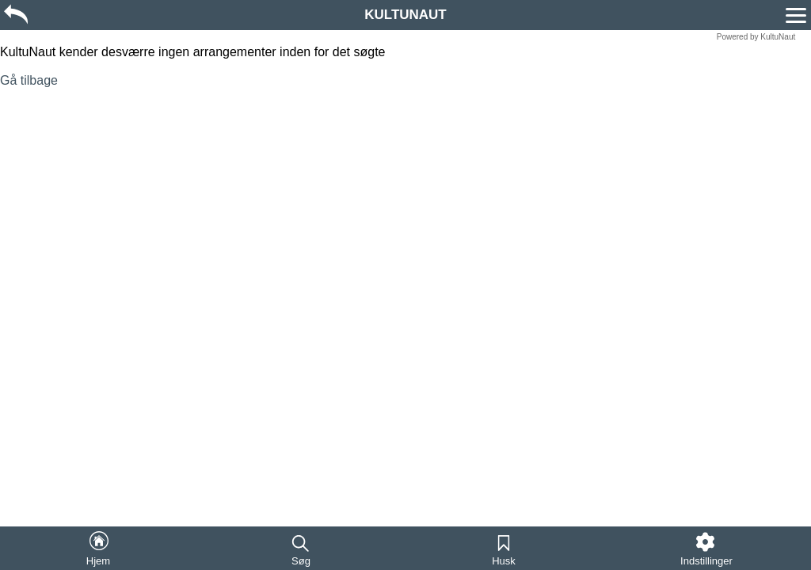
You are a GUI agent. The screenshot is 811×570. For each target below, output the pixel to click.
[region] (405, 13)
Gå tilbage (29, 80)
